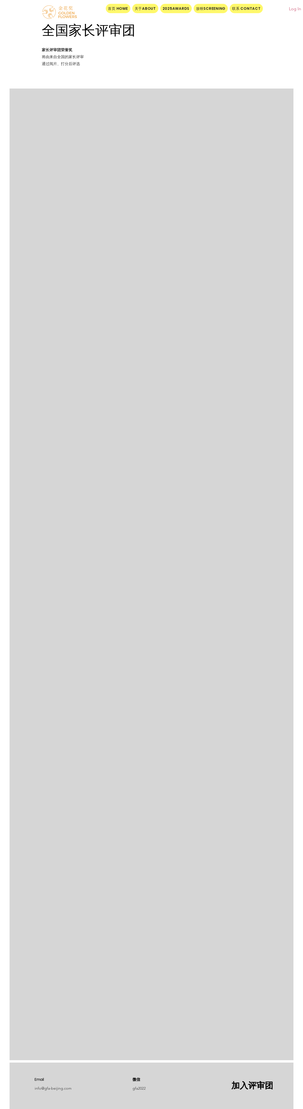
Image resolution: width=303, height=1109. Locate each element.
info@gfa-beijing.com (53, 1088)
